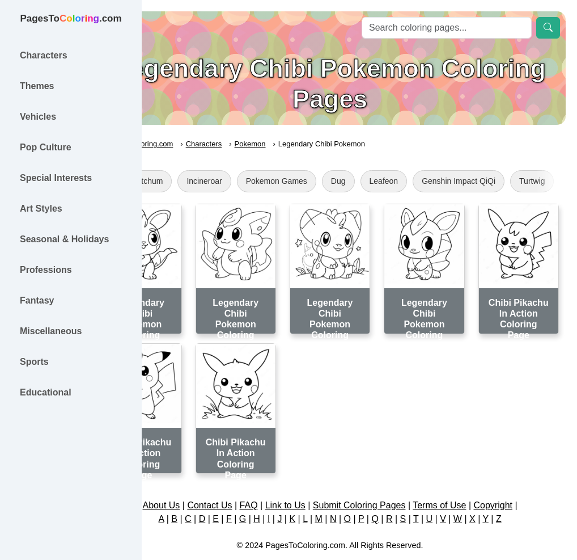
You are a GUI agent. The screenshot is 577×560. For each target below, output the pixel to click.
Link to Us (315, 482)
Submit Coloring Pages (388, 482)
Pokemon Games (335, 181)
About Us (190, 482)
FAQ (278, 482)
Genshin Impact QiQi (517, 181)
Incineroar (263, 181)
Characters (263, 144)
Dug (397, 181)
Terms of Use (468, 482)
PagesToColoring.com (196, 144)
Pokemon (308, 144)
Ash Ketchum (198, 181)
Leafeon (442, 181)
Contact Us (239, 482)
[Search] (447, 28)
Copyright (522, 482)
